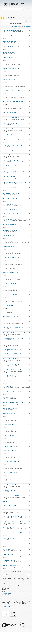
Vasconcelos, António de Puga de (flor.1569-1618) (14, 402)
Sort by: (12, 26)
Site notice (25, 1)
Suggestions (19, 1)
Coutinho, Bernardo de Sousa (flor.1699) (12, 85)
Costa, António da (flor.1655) (9, 241)
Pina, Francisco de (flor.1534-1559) (11, 446)
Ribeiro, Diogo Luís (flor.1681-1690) (11, 450)
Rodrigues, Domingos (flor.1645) (10, 549)
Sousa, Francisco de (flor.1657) (10, 198)
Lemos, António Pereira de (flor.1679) (11, 505)
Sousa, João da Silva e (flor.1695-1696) (11, 219)
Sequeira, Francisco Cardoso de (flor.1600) (13, 96)
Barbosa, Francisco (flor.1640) (10, 408)
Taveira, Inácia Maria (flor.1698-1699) (11, 495)
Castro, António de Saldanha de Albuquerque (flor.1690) (16, 139)
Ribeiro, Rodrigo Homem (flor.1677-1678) (12, 145)
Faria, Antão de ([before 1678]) (10, 322)
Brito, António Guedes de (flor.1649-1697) (12, 516)
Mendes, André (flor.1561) (9, 435)
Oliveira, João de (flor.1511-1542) (10, 359)
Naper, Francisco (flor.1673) (9, 112)
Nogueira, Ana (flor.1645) (8, 554)
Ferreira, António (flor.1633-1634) (10, 230)
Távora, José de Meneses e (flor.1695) (11, 90)
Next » (28, 574)
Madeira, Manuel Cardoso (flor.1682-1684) (12, 30)
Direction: (23, 26)
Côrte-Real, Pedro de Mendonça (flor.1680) (13, 327)
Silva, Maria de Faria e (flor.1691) (10, 294)
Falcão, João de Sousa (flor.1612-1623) (11, 263)
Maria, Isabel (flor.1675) (8, 419)
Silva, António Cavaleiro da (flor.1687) (11, 257)
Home (8, 1)
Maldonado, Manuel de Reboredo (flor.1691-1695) (14, 182)
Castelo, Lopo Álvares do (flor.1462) (11, 213)
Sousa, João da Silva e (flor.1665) (10, 224)
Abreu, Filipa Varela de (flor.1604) (10, 267)
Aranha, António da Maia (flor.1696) (11, 364)
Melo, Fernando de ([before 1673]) (11, 46)
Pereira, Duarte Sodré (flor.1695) (10, 413)
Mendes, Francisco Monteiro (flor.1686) (12, 543)
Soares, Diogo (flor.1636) (8, 129)
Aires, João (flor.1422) (8, 305)
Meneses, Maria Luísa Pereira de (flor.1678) (13, 369)
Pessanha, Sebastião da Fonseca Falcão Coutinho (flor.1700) (17, 300)
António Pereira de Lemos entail (10, 511)
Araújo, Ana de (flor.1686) (9, 538)
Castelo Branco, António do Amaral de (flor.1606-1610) (15, 478)
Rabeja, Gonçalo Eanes (8, 441)
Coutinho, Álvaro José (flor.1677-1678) (11, 118)
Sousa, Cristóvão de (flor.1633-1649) (11, 193)
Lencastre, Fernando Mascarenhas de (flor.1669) (14, 171)
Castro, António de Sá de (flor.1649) (11, 63)
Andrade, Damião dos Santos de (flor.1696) (13, 532)
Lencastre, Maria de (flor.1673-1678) (11, 123)
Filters (4, 14)
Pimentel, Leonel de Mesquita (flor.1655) (12, 349)
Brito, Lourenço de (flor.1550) (9, 79)
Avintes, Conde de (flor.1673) (9, 35)
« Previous (6, 574)
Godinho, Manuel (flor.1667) (9, 176)
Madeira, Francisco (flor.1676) (10, 485)
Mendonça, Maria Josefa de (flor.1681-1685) (13, 338)
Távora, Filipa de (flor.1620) (9, 490)
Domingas (5, 501)
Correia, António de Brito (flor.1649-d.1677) (13, 522)
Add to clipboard (29, 30)
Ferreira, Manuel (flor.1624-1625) (10, 187)
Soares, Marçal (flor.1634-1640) (10, 246)
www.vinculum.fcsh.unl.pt (6, 596)
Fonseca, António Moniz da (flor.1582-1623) (13, 278)
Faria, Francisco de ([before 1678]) (11, 316)
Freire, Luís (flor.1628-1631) (9, 235)
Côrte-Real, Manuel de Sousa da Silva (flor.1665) (14, 333)
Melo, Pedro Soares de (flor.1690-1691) (12, 160)
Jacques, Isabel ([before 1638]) (10, 472)
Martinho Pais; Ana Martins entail (10, 209)
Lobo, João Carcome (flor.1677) (10, 252)
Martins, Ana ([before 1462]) (9, 204)
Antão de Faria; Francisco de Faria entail (12, 380)
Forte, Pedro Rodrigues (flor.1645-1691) (12, 565)
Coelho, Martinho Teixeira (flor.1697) (11, 107)
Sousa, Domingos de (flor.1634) (10, 165)
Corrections (12, 1)
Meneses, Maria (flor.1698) (9, 560)
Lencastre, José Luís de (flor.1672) (10, 74)
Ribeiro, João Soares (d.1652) (9, 150)
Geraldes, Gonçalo (7, 311)
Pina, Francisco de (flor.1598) (9, 456)
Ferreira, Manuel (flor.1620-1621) (10, 343)
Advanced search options (16, 23)
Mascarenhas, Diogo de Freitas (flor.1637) (12, 430)
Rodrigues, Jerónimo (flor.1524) (10, 283)
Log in (30, 1)
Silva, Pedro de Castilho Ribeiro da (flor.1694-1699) (14, 467)
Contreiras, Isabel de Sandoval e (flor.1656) (13, 353)
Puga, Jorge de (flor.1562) (8, 397)
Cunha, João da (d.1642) (8, 134)
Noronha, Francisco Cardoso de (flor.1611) (13, 101)
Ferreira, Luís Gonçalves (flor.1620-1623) (12, 155)
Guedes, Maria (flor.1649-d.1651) (10, 527)
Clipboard (28, 9)
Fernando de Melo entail (8, 52)
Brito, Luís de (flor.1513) (8, 289)
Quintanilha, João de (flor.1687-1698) (11, 272)
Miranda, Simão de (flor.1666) (9, 424)
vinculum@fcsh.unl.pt (8, 593)
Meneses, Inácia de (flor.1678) (10, 375)
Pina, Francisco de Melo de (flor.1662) (11, 461)
